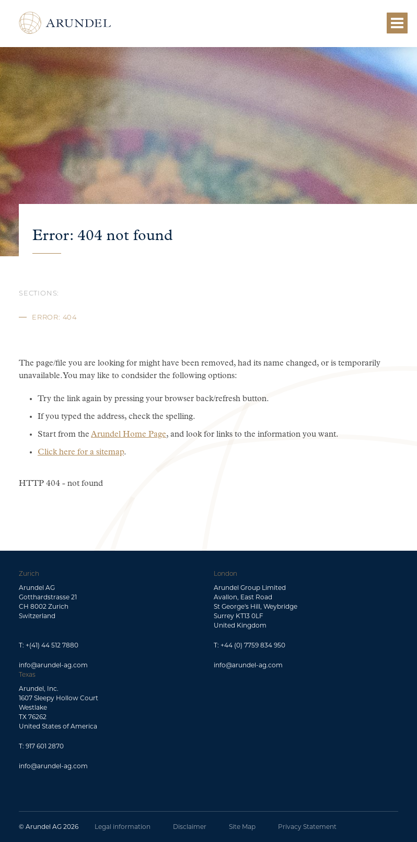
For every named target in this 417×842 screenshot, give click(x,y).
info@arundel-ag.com (53, 665)
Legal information (122, 826)
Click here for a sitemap (81, 452)
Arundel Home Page (128, 434)
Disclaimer (189, 826)
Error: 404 (54, 317)
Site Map (242, 826)
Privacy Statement (307, 826)
